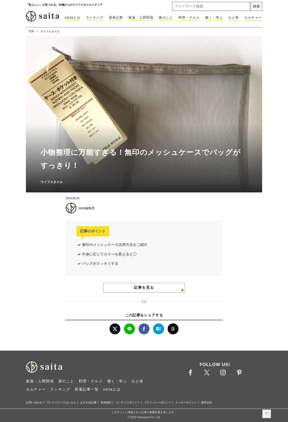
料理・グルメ (189, 17)
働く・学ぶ (214, 17)
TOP (31, 31)
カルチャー (253, 17)
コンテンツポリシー (127, 402)
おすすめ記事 (88, 402)
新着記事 (116, 17)
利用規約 (106, 402)
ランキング (95, 17)
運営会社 (206, 402)
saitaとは (72, 17)
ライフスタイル (50, 31)
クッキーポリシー (186, 402)
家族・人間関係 (141, 17)
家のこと (166, 17)
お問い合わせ (34, 402)
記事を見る (144, 287)
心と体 (233, 17)
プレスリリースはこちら (61, 402)
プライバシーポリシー (157, 402)
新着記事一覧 (87, 389)
